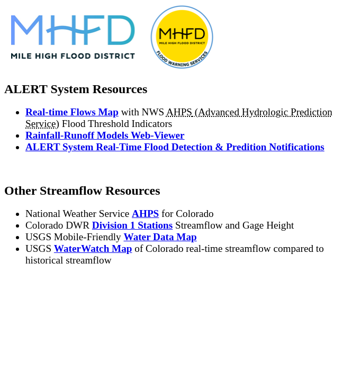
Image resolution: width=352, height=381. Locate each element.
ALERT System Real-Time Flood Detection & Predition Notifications (174, 146)
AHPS (145, 213)
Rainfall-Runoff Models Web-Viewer (105, 135)
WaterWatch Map (93, 248)
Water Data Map (160, 236)
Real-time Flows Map (72, 111)
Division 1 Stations (132, 225)
